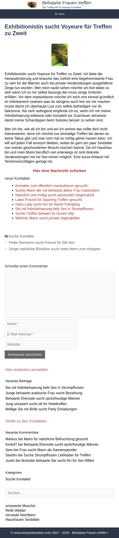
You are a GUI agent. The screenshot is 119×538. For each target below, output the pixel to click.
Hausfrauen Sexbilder (22, 520)
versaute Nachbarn (20, 515)
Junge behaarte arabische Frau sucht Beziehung (43, 393)
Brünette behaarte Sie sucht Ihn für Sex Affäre (58, 461)
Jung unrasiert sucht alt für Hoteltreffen (36, 404)
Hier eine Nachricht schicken (59, 171)
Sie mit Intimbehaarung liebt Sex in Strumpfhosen (44, 388)
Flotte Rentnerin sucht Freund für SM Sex (42, 243)
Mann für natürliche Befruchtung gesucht (56, 439)
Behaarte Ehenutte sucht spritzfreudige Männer (42, 398)
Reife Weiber (15, 510)
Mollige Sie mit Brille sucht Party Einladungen (41, 409)
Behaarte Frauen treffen (66, 2)
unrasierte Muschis (20, 506)
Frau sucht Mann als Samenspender (48, 450)
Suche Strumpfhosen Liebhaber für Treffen (57, 455)
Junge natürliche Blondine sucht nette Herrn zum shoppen (55, 249)
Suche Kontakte (21, 236)
